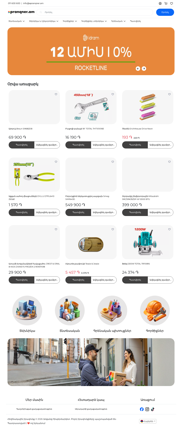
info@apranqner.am (33, 3)
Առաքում (148, 400)
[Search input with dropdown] (99, 12)
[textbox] (147, 421)
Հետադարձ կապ (91, 400)
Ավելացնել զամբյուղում (48, 144)
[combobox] (147, 421)
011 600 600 (14, 3)
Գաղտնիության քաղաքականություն (34, 409)
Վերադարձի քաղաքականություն (91, 409)
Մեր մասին (34, 400)
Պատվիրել (135, 21)
